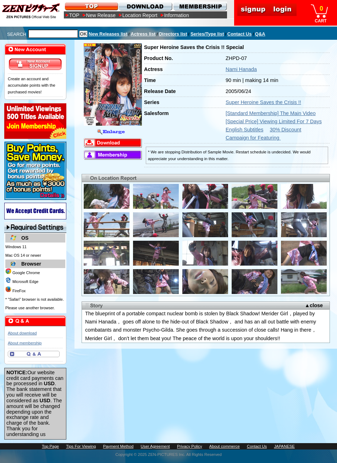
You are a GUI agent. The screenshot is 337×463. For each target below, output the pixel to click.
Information (176, 15)
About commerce (224, 446)
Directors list (173, 34)
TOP (74, 15)
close (316, 305)
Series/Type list (207, 34)
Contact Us (239, 34)
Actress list (143, 34)
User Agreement (155, 446)
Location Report (140, 15)
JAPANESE (284, 446)
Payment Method (118, 446)
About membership (25, 343)
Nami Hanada (241, 69)
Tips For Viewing (81, 446)
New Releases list (108, 34)
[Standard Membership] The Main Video (271, 113)
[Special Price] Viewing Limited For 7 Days (274, 121)
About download (22, 333)
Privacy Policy (189, 446)
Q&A (260, 34)
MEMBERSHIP (199, 6)
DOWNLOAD (145, 6)
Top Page (50, 446)
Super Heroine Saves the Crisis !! (263, 102)
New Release (101, 15)
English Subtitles (244, 129)
